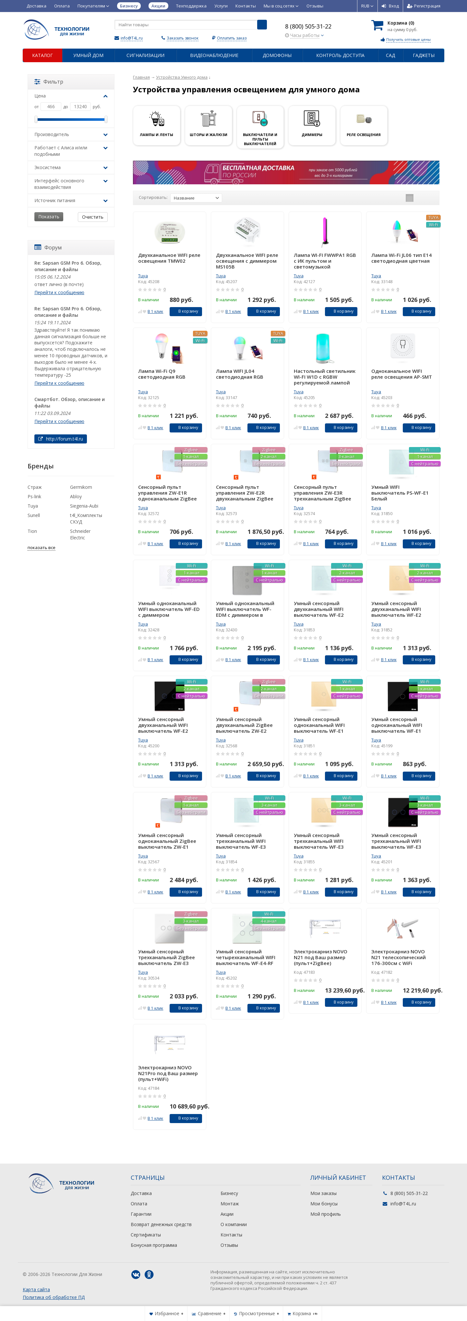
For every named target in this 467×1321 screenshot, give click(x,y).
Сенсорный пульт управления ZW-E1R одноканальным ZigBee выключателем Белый (167, 492)
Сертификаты (146, 1235)
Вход (390, 6)
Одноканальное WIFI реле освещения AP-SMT (401, 374)
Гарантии (141, 1214)
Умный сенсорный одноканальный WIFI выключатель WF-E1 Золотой (319, 725)
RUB (367, 6)
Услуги (221, 6)
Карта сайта (36, 1289)
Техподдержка (191, 6)
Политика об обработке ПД (54, 1297)
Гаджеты (424, 55)
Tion (32, 531)
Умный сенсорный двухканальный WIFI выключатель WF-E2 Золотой (396, 609)
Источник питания (71, 200)
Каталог (42, 55)
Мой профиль (325, 1214)
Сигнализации (145, 55)
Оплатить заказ (231, 38)
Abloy (76, 496)
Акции (227, 1214)
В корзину (184, 311)
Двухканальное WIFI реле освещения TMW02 (169, 258)
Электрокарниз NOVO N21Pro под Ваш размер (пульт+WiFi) (168, 1073)
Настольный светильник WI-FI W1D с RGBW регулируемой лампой (324, 376)
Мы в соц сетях (281, 6)
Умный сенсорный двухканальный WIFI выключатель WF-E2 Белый (319, 609)
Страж (35, 487)
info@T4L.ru (132, 38)
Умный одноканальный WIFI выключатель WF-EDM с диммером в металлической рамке (245, 609)
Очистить (92, 217)
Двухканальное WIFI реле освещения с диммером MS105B (247, 261)
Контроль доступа (340, 55)
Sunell (34, 515)
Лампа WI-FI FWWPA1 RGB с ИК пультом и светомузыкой (325, 261)
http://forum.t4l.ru (60, 439)
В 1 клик (155, 311)
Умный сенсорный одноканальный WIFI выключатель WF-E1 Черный (396, 725)
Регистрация (423, 6)
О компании (234, 1224)
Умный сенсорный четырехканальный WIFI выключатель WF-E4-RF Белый (245, 957)
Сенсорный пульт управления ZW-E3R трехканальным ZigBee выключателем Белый (322, 492)
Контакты (245, 6)
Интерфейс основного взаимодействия (71, 184)
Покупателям (93, 6)
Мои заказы (323, 1193)
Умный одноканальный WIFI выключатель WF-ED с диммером (169, 609)
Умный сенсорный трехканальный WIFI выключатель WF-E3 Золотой (319, 841)
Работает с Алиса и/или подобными (71, 150)
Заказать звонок (182, 38)
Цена (71, 96)
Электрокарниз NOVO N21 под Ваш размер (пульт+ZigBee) (320, 957)
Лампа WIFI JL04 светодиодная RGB (239, 374)
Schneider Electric (80, 534)
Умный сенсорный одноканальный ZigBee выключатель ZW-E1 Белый (167, 841)
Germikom (81, 487)
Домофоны (277, 55)
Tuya (143, 276)
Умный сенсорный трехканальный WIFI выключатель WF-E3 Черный (396, 841)
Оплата (62, 6)
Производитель (71, 134)
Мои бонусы (324, 1203)
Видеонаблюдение (214, 55)
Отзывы (314, 6)
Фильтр (48, 81)
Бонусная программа (154, 1245)
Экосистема (71, 167)
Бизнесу (229, 1193)
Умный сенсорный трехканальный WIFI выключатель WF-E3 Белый (241, 841)
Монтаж (230, 1203)
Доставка (36, 6)
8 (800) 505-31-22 (308, 26)
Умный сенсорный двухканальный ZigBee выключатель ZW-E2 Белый (244, 725)
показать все (41, 547)
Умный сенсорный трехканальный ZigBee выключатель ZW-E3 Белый (166, 957)
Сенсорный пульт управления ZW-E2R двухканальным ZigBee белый (244, 492)
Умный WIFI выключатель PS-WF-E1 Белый (400, 492)
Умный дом (88, 55)
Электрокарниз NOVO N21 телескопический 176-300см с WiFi (398, 957)
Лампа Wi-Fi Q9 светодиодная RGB (162, 374)
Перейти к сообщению (59, 292)
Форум (48, 247)
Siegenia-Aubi (84, 506)
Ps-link (34, 496)
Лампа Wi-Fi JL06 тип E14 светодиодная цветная (401, 258)
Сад (390, 55)
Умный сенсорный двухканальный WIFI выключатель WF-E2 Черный (163, 725)
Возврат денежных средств (161, 1224)
